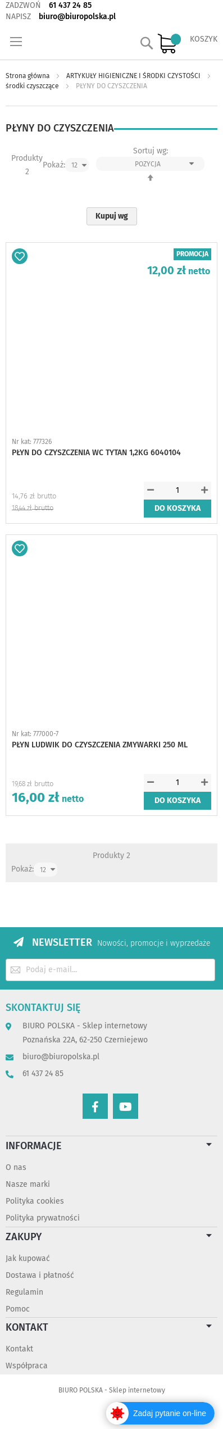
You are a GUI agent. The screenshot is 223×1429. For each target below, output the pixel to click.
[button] (20, 256)
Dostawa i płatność (40, 1275)
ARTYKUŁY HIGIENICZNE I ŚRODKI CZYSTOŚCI (134, 76)
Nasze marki (28, 1184)
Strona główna (28, 76)
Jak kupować (28, 1258)
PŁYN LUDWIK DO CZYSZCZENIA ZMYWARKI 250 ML (100, 745)
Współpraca (27, 1366)
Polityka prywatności (43, 1218)
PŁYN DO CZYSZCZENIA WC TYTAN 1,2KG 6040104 (96, 452)
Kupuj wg (111, 216)
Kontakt (19, 1349)
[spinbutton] (177, 491)
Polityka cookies (35, 1201)
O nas (16, 1167)
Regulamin (24, 1292)
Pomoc (18, 1309)
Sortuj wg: (150, 151)
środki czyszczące (33, 86)
